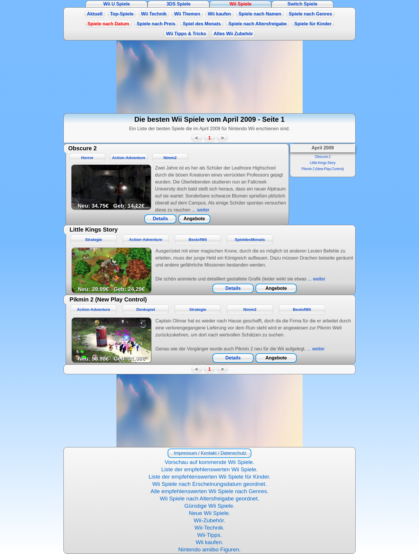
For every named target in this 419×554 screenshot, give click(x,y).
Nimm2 (170, 158)
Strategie (93, 239)
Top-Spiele (122, 13)
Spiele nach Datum (108, 23)
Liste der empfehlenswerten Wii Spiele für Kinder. (209, 477)
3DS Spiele (178, 3)
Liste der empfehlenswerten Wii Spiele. (209, 469)
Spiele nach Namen (260, 13)
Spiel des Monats (202, 23)
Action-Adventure (128, 158)
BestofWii (198, 239)
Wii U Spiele (116, 3)
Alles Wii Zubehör (233, 33)
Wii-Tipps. (209, 535)
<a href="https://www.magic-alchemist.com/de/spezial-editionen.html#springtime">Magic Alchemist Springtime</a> (209, 76)
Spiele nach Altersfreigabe (257, 23)
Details (160, 218)
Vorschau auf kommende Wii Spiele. (209, 462)
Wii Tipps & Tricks (186, 33)
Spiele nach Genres (310, 13)
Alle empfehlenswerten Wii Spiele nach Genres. (209, 491)
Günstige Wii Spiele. (209, 506)
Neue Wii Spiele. (209, 513)
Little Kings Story (322, 163)
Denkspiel (145, 309)
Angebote (194, 218)
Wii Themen (187, 13)
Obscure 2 (323, 156)
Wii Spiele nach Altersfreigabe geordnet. (209, 498)
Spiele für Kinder (312, 23)
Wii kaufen (219, 13)
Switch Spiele (302, 3)
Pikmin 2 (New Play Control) (322, 169)
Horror (87, 158)
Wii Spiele (240, 3)
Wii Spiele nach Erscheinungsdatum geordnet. (209, 484)
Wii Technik (154, 13)
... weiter (200, 209)
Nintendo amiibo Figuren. (209, 549)
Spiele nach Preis (156, 23)
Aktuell (94, 13)
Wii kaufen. (209, 542)
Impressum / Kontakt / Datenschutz (209, 453)
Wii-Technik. (209, 528)
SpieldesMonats (250, 239)
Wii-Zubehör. (210, 520)
